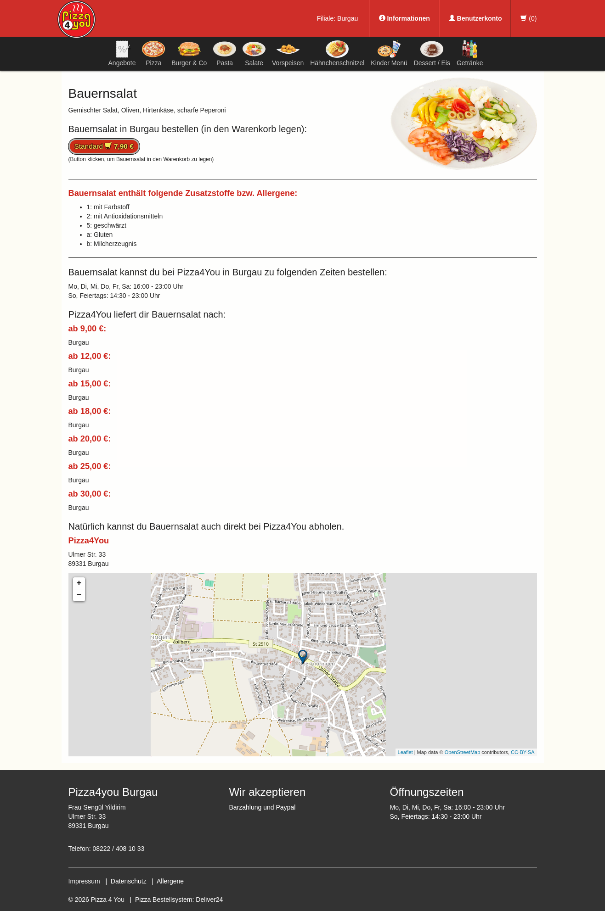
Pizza (153, 53)
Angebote (122, 53)
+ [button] (79, 583)
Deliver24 (209, 899)
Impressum (84, 881)
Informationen (404, 18)
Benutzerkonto (475, 18)
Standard (104, 146)
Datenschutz (129, 881)
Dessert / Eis (432, 53)
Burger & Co (189, 53)
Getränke (470, 53)
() (528, 18)
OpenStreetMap (463, 752)
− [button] (79, 595)
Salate (254, 53)
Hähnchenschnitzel (337, 53)
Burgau (347, 18)
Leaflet (405, 752)
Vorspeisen (288, 53)
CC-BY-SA (523, 752)
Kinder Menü (389, 53)
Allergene (170, 881)
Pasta (224, 53)
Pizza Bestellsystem (163, 899)
